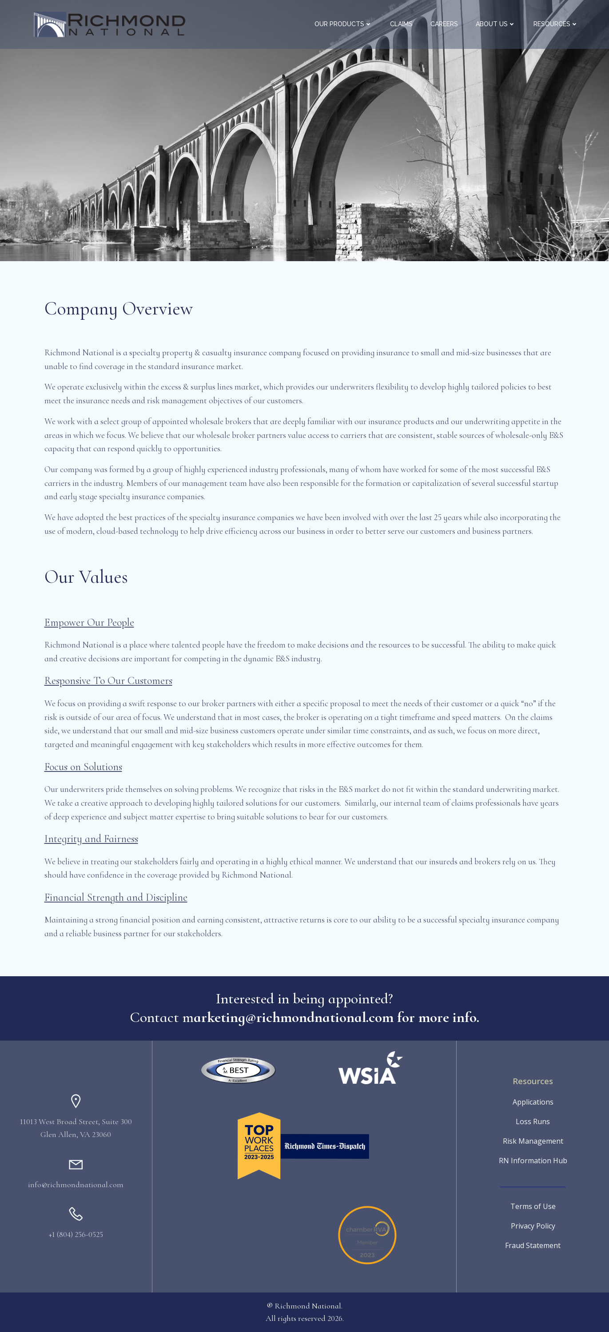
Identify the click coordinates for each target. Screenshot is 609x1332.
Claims (401, 24)
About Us (496, 24)
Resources (555, 24)
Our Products (343, 24)
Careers (444, 24)
